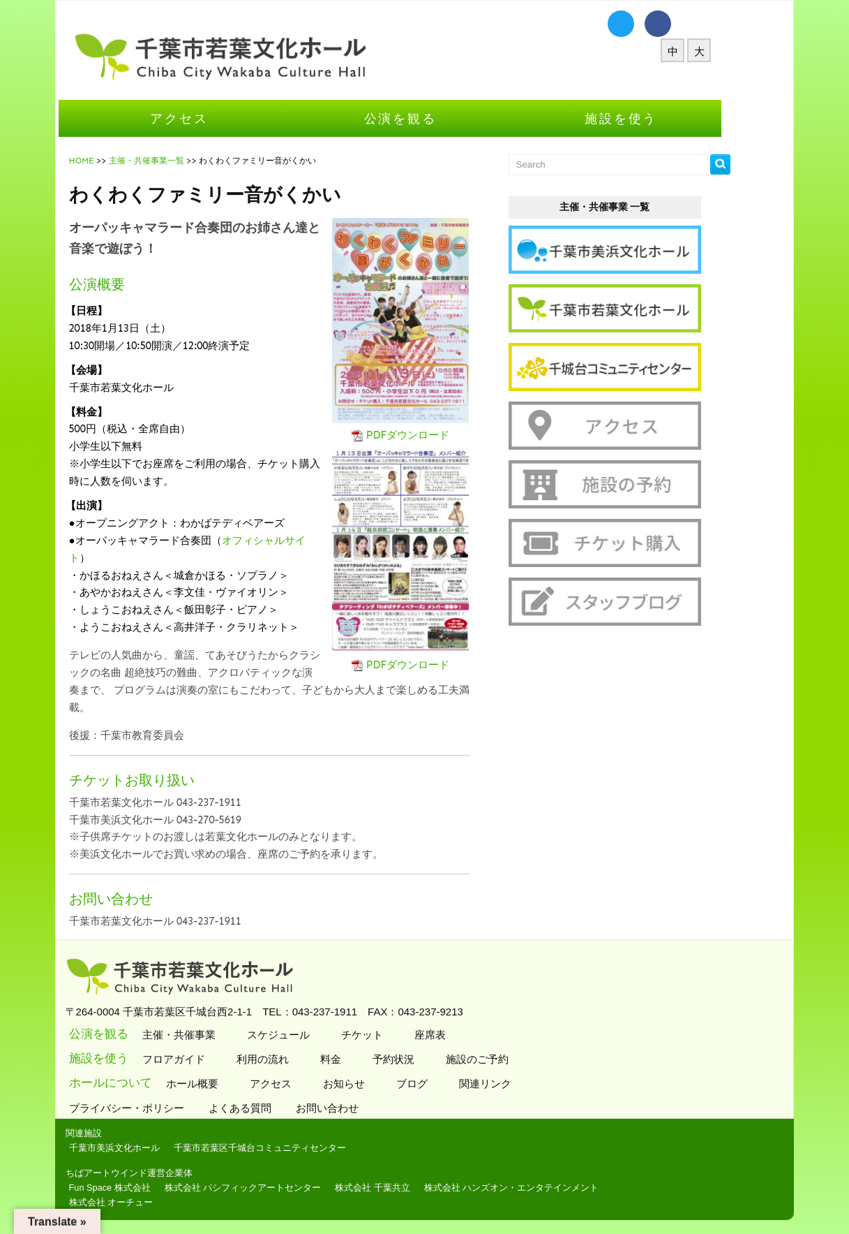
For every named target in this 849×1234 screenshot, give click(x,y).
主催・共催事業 (212, 1035)
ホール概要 (225, 1083)
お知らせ (377, 1083)
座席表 (463, 1035)
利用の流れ (296, 1059)
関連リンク (518, 1083)
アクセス (214, 118)
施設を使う (655, 118)
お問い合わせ (364, 1108)
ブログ (445, 1083)
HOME (116, 161)
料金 (364, 1059)
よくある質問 (276, 1108)
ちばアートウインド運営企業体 (163, 1173)
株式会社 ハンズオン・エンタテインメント (546, 1187)
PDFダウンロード (443, 435)
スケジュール (311, 1035)
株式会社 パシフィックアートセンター (278, 1187)
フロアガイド (207, 1059)
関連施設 (118, 1133)
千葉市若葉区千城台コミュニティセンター (295, 1148)
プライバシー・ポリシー (163, 1108)
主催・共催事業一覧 (181, 161)
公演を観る (435, 118)
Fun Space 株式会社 (145, 1187)
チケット (395, 1035)
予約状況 (426, 1059)
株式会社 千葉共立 (407, 1187)
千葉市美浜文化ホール (149, 1148)
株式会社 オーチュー (146, 1202)
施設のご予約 (510, 1059)
